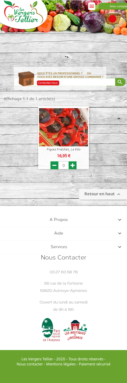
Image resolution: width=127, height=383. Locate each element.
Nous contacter (30, 363)
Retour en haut (103, 194)
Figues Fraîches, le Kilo (63, 149)
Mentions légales (61, 363)
